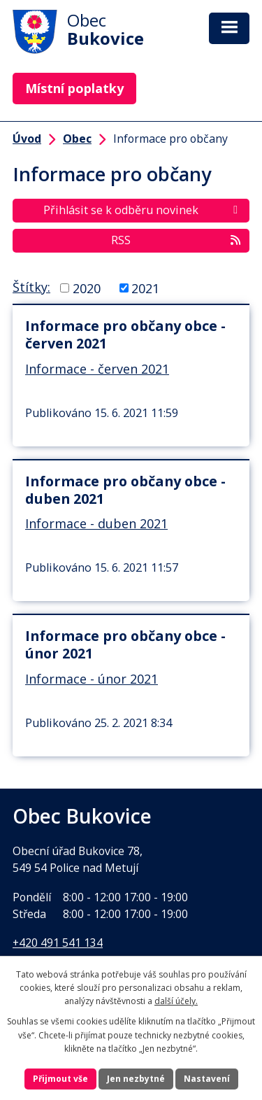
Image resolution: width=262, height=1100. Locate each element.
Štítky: (31, 286)
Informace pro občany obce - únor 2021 (125, 644)
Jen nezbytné (136, 1079)
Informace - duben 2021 (96, 523)
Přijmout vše (60, 1079)
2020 (87, 287)
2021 (145, 287)
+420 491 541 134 (58, 942)
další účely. (176, 1001)
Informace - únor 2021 (91, 678)
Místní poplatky (74, 88)
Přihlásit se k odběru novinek (142, 210)
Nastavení (207, 1079)
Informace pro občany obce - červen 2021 (125, 334)
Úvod (27, 138)
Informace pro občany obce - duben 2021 (125, 490)
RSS (176, 240)
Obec (77, 138)
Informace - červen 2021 (97, 368)
